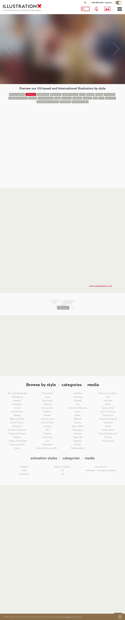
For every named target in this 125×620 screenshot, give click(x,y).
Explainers (24, 474)
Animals (17, 400)
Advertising (17, 397)
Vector (108, 426)
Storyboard (108, 415)
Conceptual (47, 393)
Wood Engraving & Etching (108, 435)
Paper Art (77, 437)
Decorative (47, 400)
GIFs (47, 430)
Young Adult (108, 441)
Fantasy (47, 411)
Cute (47, 397)
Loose (78, 411)
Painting (78, 433)
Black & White (17, 419)
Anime (17, 408)
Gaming (47, 426)
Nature (77, 422)
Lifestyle (78, 400)
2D (62, 470)
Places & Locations (108, 393)
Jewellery (77, 393)
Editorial (47, 404)
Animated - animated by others (101, 470)
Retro (108, 404)
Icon (47, 441)
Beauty (17, 415)
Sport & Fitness (107, 411)
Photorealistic (77, 448)
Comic (17, 448)
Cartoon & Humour (17, 430)
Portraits (108, 400)
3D (62, 474)
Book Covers (17, 422)
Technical (108, 422)
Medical (77, 419)
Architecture (17, 411)
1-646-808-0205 (97, 3)
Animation (17, 404)
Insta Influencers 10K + (47, 448)
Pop (108, 397)
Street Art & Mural (108, 419)
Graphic (47, 433)
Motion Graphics (62, 467)
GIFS (24, 470)
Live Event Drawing (77, 408)
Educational (47, 408)
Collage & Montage (17, 441)
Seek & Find (108, 408)
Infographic (47, 444)
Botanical (17, 426)
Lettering (77, 397)
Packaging (78, 430)
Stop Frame (100, 467)
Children (17, 437)
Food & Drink (47, 422)
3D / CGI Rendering (17, 393)
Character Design (17, 433)
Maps (77, 415)
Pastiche (77, 441)
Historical (47, 437)
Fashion (47, 415)
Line (78, 404)
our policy (66, 617)
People (77, 444)
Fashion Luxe (47, 419)
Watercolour (108, 430)
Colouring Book (17, 444)
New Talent (77, 426)
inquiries (108, 3)
